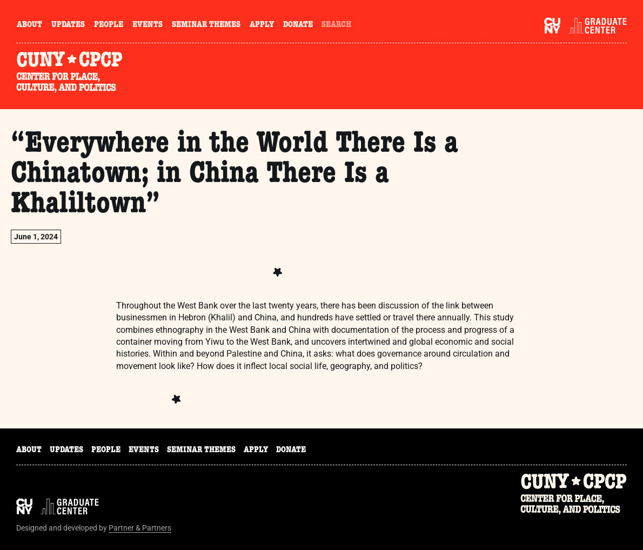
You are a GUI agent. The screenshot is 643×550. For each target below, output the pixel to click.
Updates (68, 25)
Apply (262, 25)
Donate (298, 25)
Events (147, 25)
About (29, 25)
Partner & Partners (140, 528)
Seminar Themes (206, 25)
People (108, 25)
